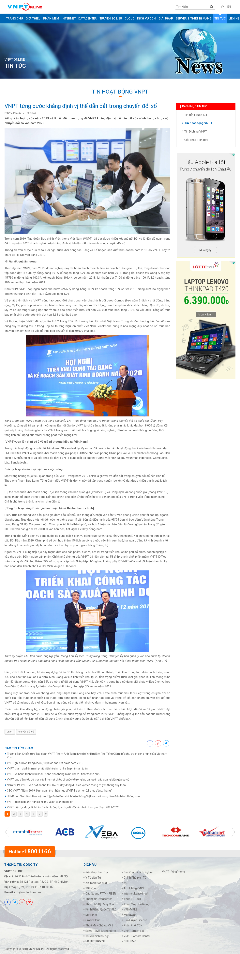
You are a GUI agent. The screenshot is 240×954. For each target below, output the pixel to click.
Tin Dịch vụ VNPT (195, 132)
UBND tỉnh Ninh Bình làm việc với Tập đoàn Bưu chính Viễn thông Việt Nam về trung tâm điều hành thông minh (74, 796)
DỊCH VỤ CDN (146, 18)
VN (222, 6)
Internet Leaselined (136, 893)
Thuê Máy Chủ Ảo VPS (99, 925)
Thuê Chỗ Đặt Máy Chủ (99, 904)
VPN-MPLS (130, 909)
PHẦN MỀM (51, 18)
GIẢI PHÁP (165, 18)
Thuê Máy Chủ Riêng (136, 904)
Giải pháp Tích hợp (196, 141)
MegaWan (130, 914)
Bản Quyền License (135, 920)
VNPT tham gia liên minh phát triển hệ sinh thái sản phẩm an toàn (47, 768)
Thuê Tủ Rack (132, 898)
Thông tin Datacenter (98, 898)
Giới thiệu (33, 18)
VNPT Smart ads (134, 930)
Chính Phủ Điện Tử (135, 877)
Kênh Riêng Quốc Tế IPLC (100, 909)
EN (229, 6)
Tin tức (220, 18)
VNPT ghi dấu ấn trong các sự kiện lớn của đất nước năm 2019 (45, 763)
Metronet (91, 914)
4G (125, 882)
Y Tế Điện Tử (93, 877)
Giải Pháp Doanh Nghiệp (138, 872)
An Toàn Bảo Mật (96, 882)
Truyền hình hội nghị (97, 936)
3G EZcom (91, 888)
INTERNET (69, 18)
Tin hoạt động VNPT (198, 124)
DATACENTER (87, 18)
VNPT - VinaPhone (173, 871)
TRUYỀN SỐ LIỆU (110, 18)
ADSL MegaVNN (134, 888)
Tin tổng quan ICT (195, 116)
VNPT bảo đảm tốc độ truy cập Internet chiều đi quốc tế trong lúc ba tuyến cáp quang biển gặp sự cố (68, 779)
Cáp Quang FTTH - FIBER (100, 893)
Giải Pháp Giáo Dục (97, 872)
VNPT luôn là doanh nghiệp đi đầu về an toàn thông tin (40, 801)
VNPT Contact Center (137, 936)
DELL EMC (130, 941)
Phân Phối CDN (133, 925)
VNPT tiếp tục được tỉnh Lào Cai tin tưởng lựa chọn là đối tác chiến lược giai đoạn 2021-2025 (63, 807)
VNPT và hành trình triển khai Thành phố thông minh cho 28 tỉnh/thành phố (53, 774)
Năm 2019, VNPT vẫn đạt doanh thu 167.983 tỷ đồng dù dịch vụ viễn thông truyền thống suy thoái (66, 785)
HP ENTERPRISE (95, 941)
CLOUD (129, 18)
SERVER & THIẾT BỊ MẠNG (194, 18)
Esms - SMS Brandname (100, 930)
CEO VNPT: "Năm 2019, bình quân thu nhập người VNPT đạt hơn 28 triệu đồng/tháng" (59, 790)
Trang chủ (14, 18)
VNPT (10, 731)
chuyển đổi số (26, 731)
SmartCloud (92, 920)
